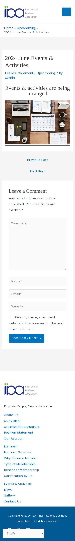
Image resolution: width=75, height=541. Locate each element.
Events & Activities (18, 484)
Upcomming (46, 73)
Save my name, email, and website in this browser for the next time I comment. (36, 323)
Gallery (9, 495)
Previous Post (37, 160)
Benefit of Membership (21, 470)
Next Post (37, 171)
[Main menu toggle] (66, 12)
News (8, 490)
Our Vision (12, 421)
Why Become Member (21, 458)
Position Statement (18, 432)
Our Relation (13, 438)
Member (10, 446)
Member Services (17, 452)
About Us (11, 415)
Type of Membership (20, 464)
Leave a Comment (19, 73)
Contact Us (12, 501)
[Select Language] (23, 533)
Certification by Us (18, 476)
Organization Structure (22, 427)
